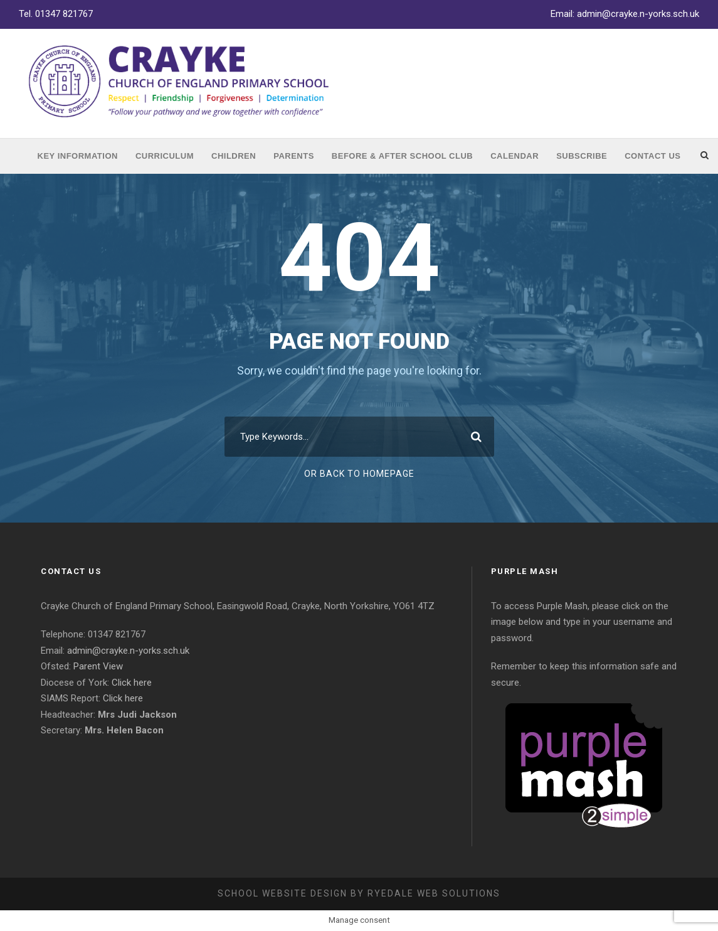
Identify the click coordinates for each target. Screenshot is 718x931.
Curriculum (164, 156)
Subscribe (581, 156)
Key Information (78, 156)
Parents (293, 156)
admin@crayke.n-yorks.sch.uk (638, 13)
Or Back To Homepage (359, 474)
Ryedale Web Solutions (433, 893)
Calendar (514, 156)
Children (233, 156)
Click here (132, 682)
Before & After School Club (402, 156)
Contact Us (652, 156)
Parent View (98, 666)
